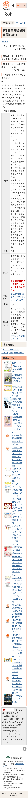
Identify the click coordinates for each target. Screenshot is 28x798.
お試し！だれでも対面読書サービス (17, 518)
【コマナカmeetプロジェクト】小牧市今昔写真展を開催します (17, 685)
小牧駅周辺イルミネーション (17, 698)
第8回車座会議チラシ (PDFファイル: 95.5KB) (18, 297)
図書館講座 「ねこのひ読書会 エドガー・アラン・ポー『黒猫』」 (17, 406)
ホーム (19, 22)
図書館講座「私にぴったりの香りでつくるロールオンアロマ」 (17, 425)
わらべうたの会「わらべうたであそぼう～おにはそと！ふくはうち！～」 (17, 535)
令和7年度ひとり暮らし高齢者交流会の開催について (17, 610)
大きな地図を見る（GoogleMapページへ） (12, 351)
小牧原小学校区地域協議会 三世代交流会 (17, 440)
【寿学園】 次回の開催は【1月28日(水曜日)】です (17, 625)
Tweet (5, 41)
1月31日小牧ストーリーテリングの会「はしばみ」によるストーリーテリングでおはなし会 (17, 589)
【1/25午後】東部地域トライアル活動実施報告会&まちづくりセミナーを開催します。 (17, 646)
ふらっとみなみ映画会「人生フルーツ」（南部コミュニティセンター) (17, 456)
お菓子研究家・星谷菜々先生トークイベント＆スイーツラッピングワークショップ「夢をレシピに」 (17, 561)
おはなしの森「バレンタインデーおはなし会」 (17, 474)
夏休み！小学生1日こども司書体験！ (17, 367)
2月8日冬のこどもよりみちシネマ (17, 507)
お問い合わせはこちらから (18, 337)
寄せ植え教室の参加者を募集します (17, 379)
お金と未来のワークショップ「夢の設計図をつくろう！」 (17, 667)
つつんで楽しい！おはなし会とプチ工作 (17, 391)
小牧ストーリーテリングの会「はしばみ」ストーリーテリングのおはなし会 (17, 492)
